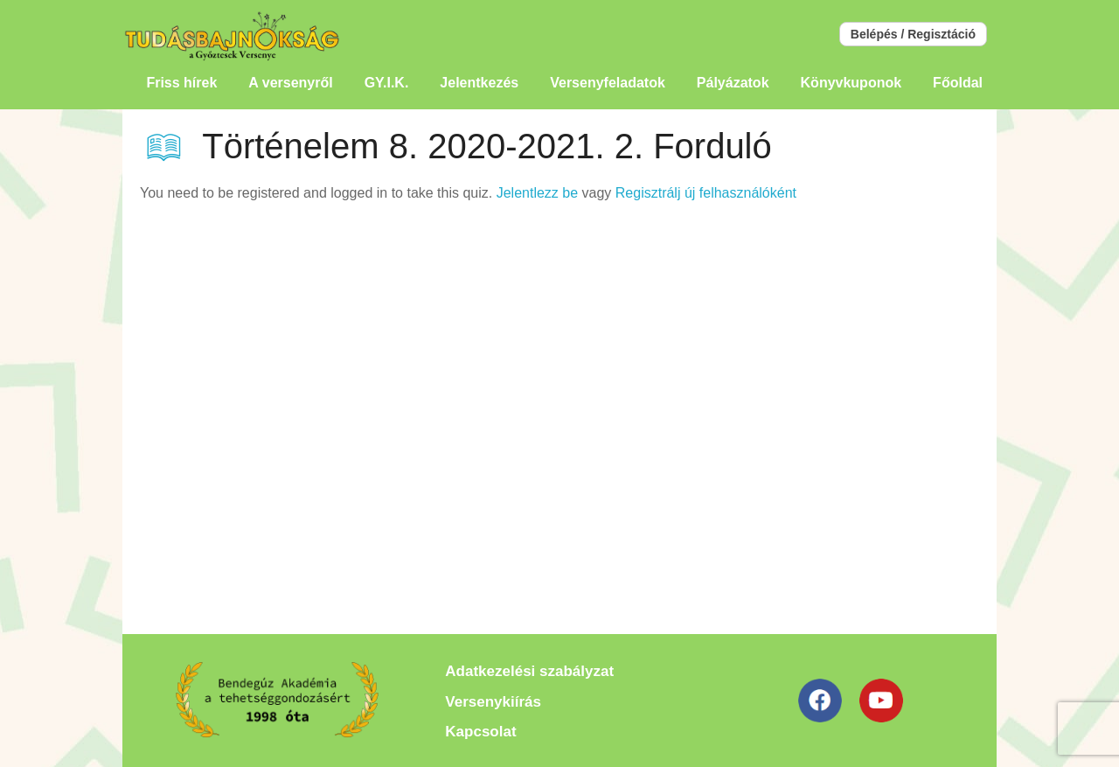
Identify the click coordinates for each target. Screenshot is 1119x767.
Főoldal (958, 82)
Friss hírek (181, 82)
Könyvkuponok (851, 82)
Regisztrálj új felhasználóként (705, 192)
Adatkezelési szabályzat (529, 671)
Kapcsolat (480, 731)
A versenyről (290, 82)
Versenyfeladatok (607, 82)
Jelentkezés (479, 82)
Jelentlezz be (537, 192)
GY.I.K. (387, 82)
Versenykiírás (493, 702)
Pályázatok (733, 82)
